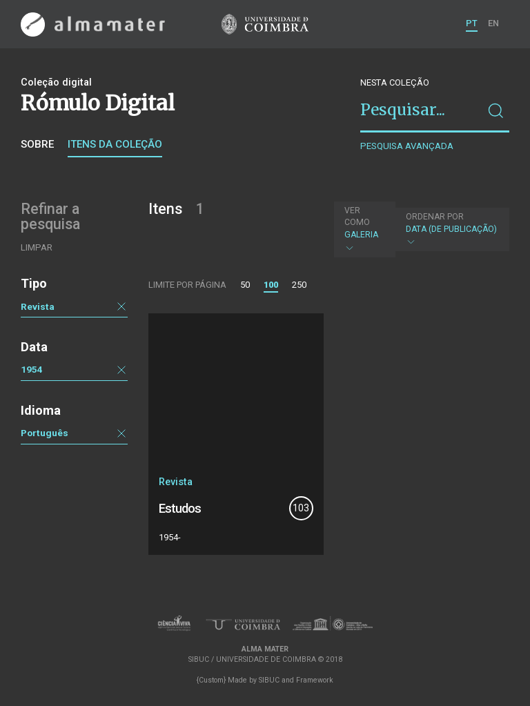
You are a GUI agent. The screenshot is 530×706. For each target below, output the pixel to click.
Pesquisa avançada (406, 146)
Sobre (37, 144)
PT (472, 23)
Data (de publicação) (451, 229)
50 (245, 285)
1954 (32, 369)
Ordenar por (435, 217)
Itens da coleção (115, 144)
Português (44, 432)
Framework (314, 680)
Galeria (363, 229)
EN (493, 23)
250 (299, 285)
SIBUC (269, 680)
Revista (38, 306)
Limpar (36, 247)
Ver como (357, 216)
